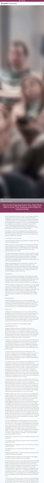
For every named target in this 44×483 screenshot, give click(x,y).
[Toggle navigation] (41, 3)
